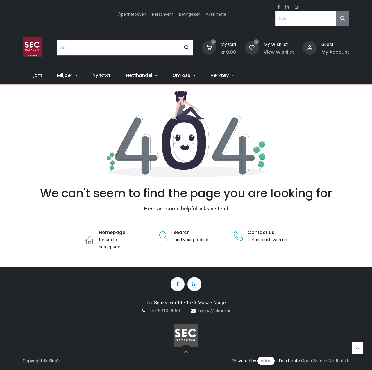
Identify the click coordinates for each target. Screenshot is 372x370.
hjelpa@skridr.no (215, 311)
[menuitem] (36, 75)
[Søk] (342, 18)
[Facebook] (178, 284)
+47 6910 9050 (164, 311)
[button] (186, 352)
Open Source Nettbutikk (325, 361)
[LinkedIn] (194, 284)
